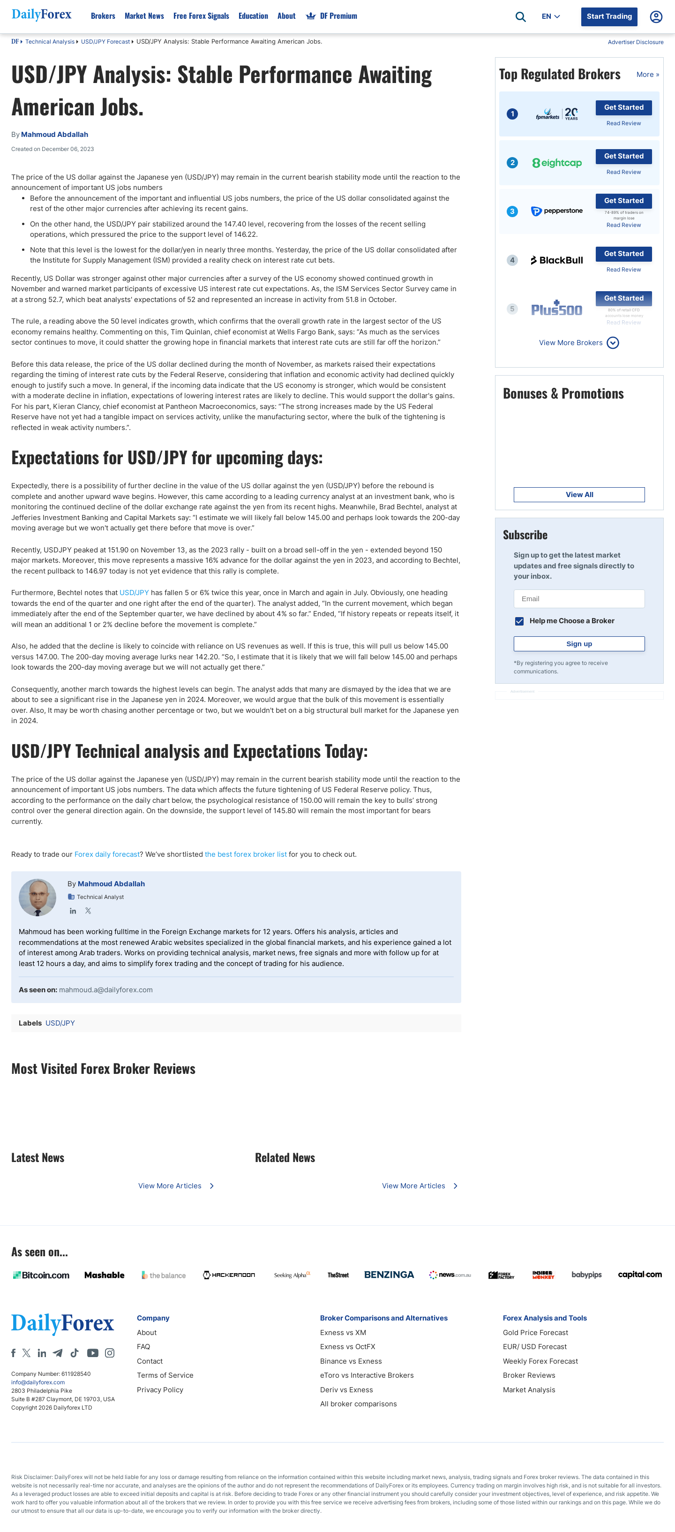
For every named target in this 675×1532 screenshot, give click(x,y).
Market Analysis (529, 1389)
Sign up (579, 644)
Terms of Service (165, 1375)
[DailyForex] (62, 1324)
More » (648, 74)
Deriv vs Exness (346, 1389)
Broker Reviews (529, 1375)
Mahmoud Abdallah (111, 883)
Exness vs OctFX (347, 1346)
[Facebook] (13, 1353)
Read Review (624, 123)
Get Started (624, 107)
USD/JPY (134, 592)
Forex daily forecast (107, 854)
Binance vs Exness (351, 1361)
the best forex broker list (246, 854)
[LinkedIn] (42, 1353)
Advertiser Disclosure (636, 41)
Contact (150, 1361)
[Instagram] (109, 1353)
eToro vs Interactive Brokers (367, 1375)
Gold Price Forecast (535, 1332)
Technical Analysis (50, 41)
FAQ (143, 1346)
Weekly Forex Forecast (540, 1361)
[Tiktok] (74, 1352)
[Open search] (520, 17)
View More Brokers (571, 342)
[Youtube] (92, 1353)
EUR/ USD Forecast (535, 1346)
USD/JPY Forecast (105, 41)
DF (15, 42)
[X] (26, 1353)
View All (579, 494)
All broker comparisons (358, 1403)
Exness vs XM (343, 1332)
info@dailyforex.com (38, 1382)
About (147, 1332)
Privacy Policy (160, 1389)
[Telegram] (57, 1353)
